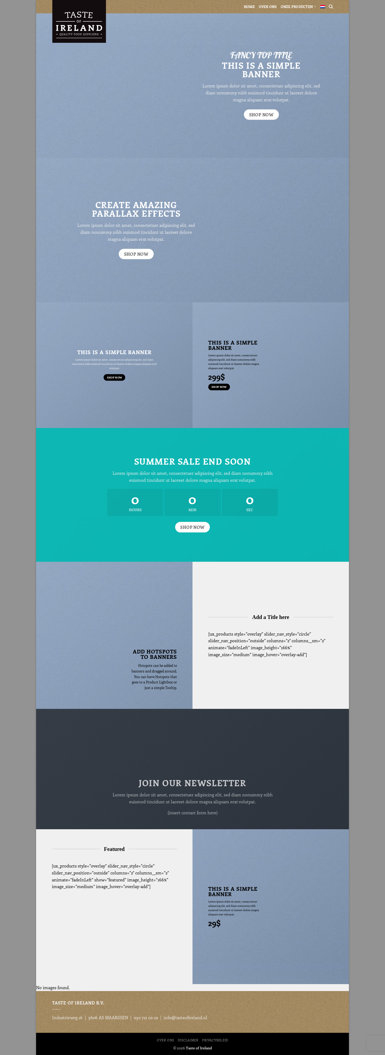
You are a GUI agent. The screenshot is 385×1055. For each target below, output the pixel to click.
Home (249, 6)
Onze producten (299, 6)
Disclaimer (188, 1040)
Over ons (268, 6)
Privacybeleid (215, 1040)
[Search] (331, 7)
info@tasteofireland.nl (185, 1017)
